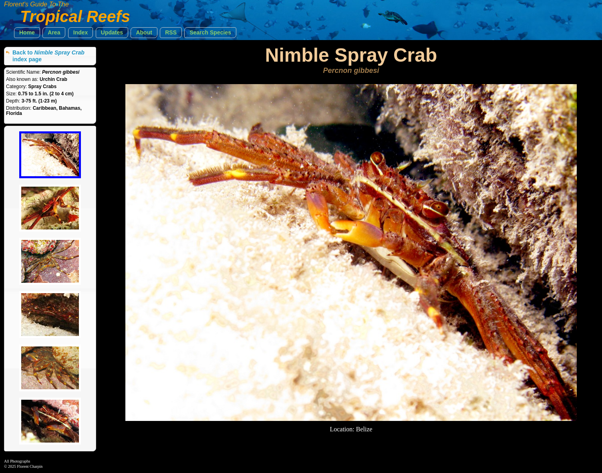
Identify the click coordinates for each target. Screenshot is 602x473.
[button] (27, 32)
